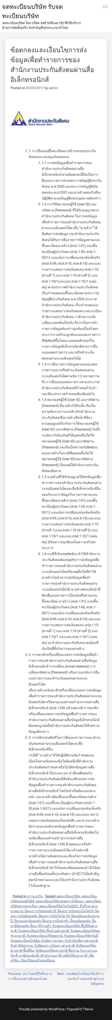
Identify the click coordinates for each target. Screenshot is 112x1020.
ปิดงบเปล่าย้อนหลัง (27, 921)
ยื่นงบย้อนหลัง (80, 921)
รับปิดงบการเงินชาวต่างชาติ (54, 946)
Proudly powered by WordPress (42, 1009)
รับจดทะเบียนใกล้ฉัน (25, 941)
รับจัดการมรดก (52, 941)
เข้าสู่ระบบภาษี (50, 955)
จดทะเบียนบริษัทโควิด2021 (58, 906)
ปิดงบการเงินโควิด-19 (54, 916)
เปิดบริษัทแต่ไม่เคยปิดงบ (37, 960)
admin (53, 88)
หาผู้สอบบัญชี (28, 955)
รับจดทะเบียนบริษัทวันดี (81, 936)
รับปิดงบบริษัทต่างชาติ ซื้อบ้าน (57, 951)
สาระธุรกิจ (35, 896)
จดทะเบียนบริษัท (68, 896)
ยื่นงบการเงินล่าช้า (55, 921)
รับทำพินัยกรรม (21, 946)
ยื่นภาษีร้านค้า (40, 926)
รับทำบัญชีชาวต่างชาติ (81, 941)
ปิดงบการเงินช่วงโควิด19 (75, 911)
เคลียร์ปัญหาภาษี (75, 955)
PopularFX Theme (80, 1009)
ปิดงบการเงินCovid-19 (40, 911)
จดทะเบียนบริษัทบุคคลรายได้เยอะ (60, 901)
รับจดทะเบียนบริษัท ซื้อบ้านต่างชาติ (43, 931)
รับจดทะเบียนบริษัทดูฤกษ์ (45, 936)
